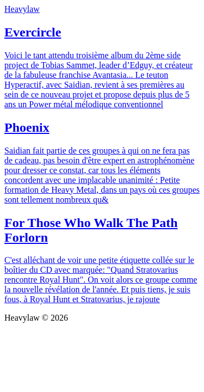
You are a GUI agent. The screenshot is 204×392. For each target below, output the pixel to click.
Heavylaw (22, 9)
